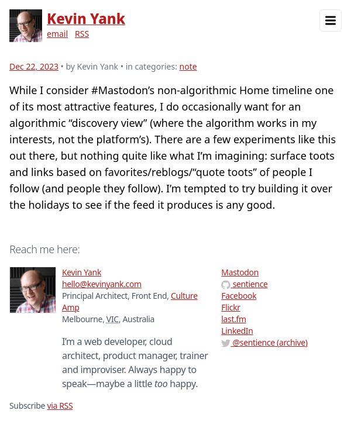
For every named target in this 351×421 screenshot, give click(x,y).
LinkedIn (237, 330)
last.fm (233, 319)
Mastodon (240, 272)
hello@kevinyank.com (102, 283)
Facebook (238, 295)
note (188, 66)
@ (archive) (264, 342)
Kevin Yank (86, 18)
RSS (82, 33)
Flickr (230, 307)
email (57, 33)
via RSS (60, 405)
